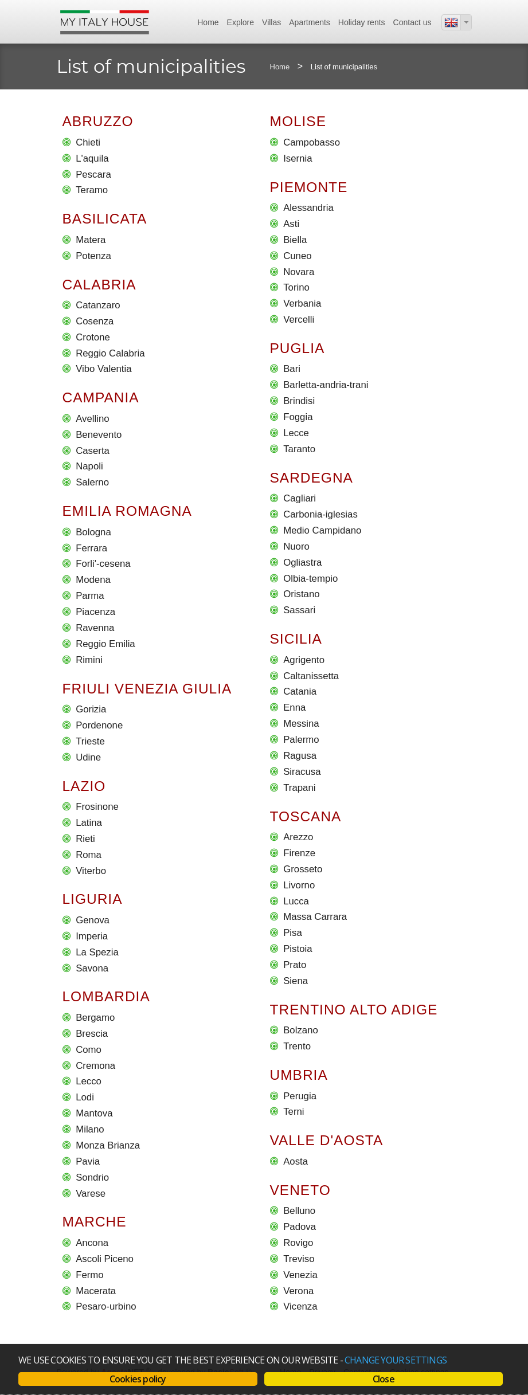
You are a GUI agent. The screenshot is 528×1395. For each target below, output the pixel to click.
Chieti (88, 142)
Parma (90, 595)
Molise (298, 121)
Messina (301, 723)
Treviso (298, 1258)
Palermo (301, 739)
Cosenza (95, 321)
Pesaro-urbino (106, 1307)
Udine (88, 757)
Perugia (299, 1096)
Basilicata (104, 218)
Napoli (89, 466)
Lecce (296, 433)
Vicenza (300, 1307)
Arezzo (298, 837)
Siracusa (301, 771)
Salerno (92, 482)
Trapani (299, 787)
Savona (92, 968)
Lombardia (106, 997)
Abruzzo (98, 121)
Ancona (92, 1242)
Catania (299, 692)
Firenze (299, 853)
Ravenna (95, 627)
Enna (294, 707)
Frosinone (97, 806)
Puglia (297, 348)
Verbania (302, 303)
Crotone (93, 337)
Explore (240, 22)
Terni (293, 1112)
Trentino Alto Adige (354, 1009)
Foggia (297, 417)
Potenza (93, 255)
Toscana (306, 816)
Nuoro (296, 546)
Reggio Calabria (110, 353)
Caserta (92, 450)
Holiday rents (361, 22)
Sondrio (92, 1177)
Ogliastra (302, 562)
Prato (294, 964)
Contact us (412, 22)
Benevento (99, 434)
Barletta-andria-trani (325, 384)
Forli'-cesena (103, 564)
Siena (295, 980)
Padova (299, 1226)
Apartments (309, 22)
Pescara (93, 174)
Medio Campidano (322, 530)
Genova (92, 920)
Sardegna (312, 477)
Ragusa (299, 755)
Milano (90, 1129)
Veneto (300, 1190)
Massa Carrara (315, 917)
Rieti (85, 838)
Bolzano (300, 1030)
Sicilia (296, 638)
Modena (93, 579)
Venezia (300, 1274)
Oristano (301, 594)
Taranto (299, 449)
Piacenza (95, 611)
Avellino (92, 418)
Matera (90, 239)
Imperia (92, 936)
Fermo (89, 1274)
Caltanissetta (311, 676)
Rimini (89, 660)
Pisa (292, 932)
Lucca (296, 901)
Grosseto (302, 869)
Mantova (94, 1113)
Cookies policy (137, 1379)
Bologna (93, 532)
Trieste (90, 741)
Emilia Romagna (127, 511)
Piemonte (309, 187)
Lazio (84, 786)
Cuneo (297, 255)
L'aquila (92, 158)
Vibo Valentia (103, 369)
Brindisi (299, 400)
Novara (298, 272)
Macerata (96, 1291)
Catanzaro (98, 305)
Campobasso (311, 142)
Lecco (88, 1081)
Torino (296, 287)
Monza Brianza (108, 1145)
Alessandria (308, 207)
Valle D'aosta (327, 1140)
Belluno (299, 1210)
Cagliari (299, 498)
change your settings (396, 1360)
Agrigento (303, 660)
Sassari (299, 610)
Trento (297, 1046)
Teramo (92, 190)
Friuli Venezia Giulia (147, 688)
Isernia (297, 158)
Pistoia (297, 948)
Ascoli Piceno (105, 1258)
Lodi (85, 1097)
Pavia (88, 1161)
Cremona (95, 1065)
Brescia (92, 1033)
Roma (88, 854)
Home (207, 22)
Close (383, 1379)
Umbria (299, 1075)
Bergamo (95, 1017)
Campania (100, 397)
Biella (295, 239)
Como (88, 1049)
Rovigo (298, 1242)
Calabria (99, 284)
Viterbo (91, 870)
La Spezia (97, 952)
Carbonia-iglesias (320, 514)
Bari (291, 369)
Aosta (295, 1161)
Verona (298, 1291)
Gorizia (91, 709)
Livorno (299, 885)
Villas (271, 22)
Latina (89, 822)
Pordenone (99, 725)
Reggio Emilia (105, 643)
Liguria (92, 899)
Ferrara (91, 548)
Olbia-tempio (310, 578)
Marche (94, 1222)
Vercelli (298, 319)
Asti (291, 223)
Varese (90, 1193)
